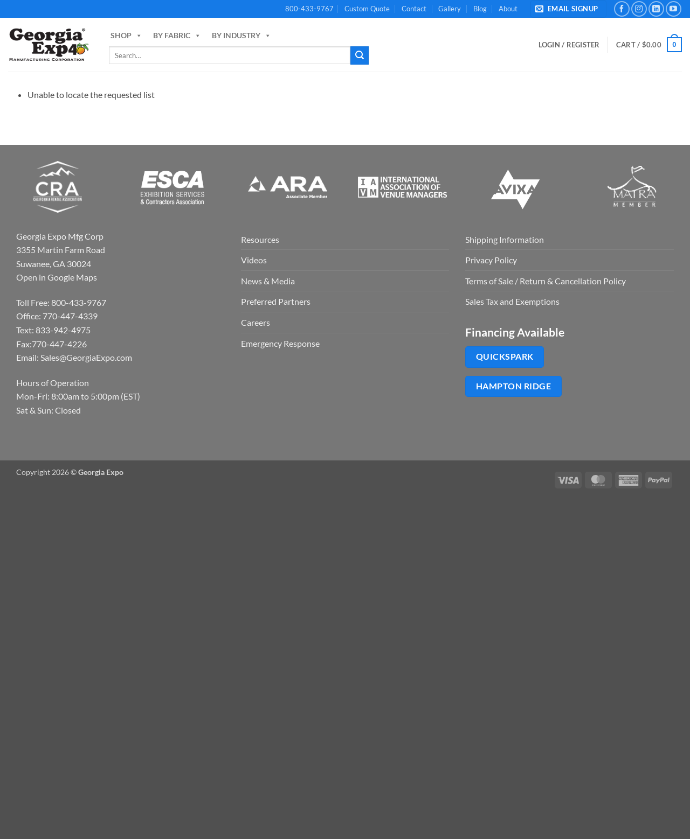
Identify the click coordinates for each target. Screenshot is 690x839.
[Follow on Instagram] (639, 9)
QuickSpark (505, 356)
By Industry (241, 35)
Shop (126, 35)
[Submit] (359, 55)
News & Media (268, 281)
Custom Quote (367, 8)
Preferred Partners (275, 301)
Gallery (449, 8)
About (508, 8)
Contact (414, 8)
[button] (568, 9)
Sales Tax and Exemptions (512, 301)
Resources (260, 239)
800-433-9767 (309, 8)
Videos (254, 260)
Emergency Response (280, 343)
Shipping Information (504, 239)
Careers (255, 322)
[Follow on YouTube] (673, 9)
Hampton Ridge (513, 386)
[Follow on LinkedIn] (656, 9)
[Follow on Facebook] (622, 9)
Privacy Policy (491, 260)
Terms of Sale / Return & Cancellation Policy (545, 281)
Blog (480, 8)
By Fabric (177, 35)
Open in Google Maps (56, 277)
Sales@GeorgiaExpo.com (86, 357)
